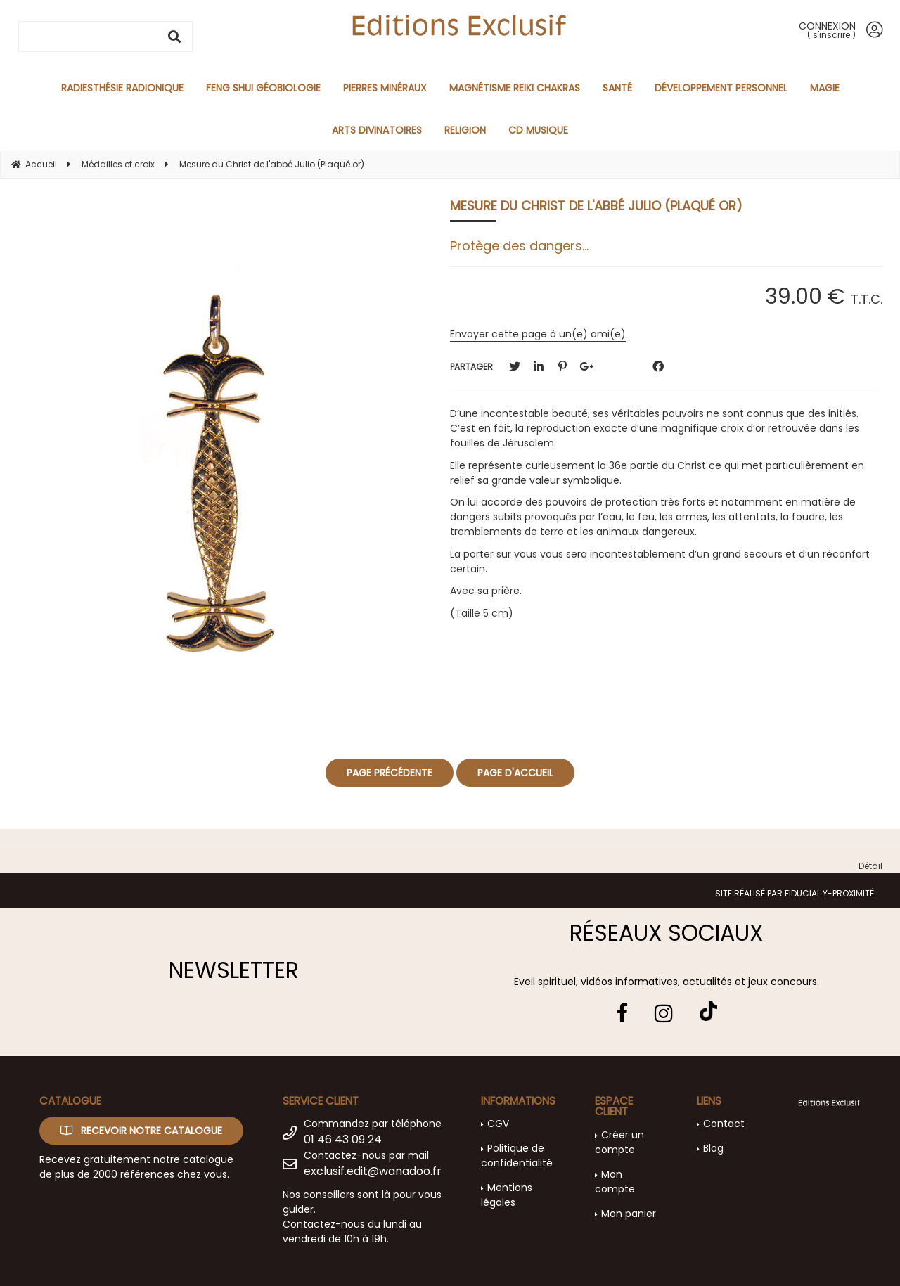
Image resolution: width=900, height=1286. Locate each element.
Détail (870, 866)
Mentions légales (506, 1195)
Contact (724, 1124)
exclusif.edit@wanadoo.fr (373, 1171)
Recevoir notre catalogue (141, 1131)
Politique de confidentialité (517, 1155)
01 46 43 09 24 (343, 1139)
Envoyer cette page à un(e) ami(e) (538, 334)
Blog (713, 1148)
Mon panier (628, 1214)
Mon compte (615, 1181)
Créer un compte (619, 1142)
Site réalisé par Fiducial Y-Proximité (794, 893)
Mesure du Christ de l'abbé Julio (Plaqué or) (596, 205)
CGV (498, 1124)
